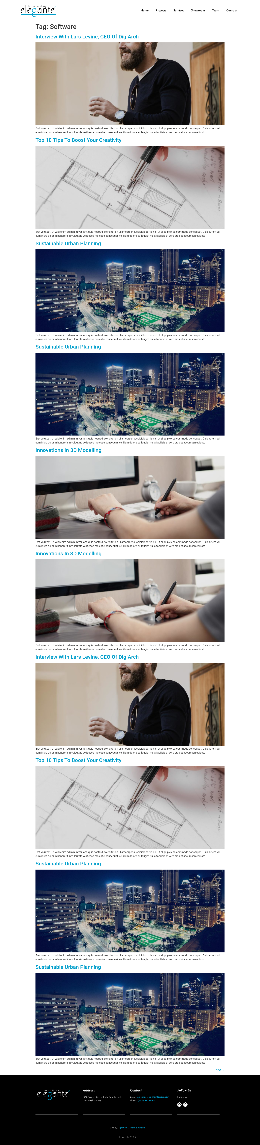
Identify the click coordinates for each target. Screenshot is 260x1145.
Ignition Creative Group (132, 1128)
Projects (161, 10)
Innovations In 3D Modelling (68, 450)
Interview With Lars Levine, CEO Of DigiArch (87, 36)
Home (145, 10)
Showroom (198, 10)
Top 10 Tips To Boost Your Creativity (78, 140)
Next (220, 1070)
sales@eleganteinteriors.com (153, 1097)
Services (178, 10)
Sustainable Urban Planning (68, 243)
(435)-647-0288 (146, 1101)
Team (215, 10)
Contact (231, 10)
